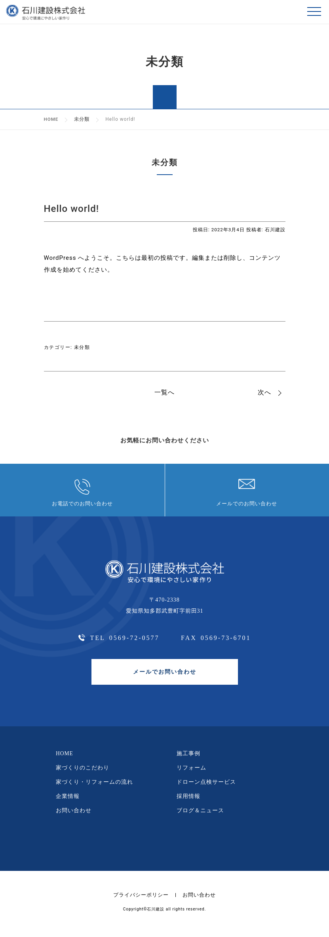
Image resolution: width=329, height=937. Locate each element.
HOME (65, 757)
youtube (181, 847)
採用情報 (188, 800)
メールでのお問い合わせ (246, 505)
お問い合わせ (73, 815)
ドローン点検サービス (206, 786)
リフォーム (191, 771)
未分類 (82, 347)
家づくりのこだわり (82, 771)
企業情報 (68, 800)
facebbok (146, 847)
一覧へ (164, 392)
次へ (264, 392)
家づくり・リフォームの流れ (94, 786)
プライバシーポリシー (140, 899)
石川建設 (275, 229)
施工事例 (188, 757)
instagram (164, 847)
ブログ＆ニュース (200, 815)
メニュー (315, 11)
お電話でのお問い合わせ (82, 505)
